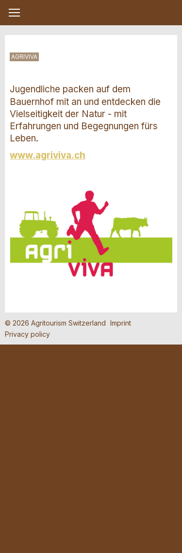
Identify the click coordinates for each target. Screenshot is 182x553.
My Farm (91, 13)
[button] (14, 12)
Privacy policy (27, 334)
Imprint (120, 323)
